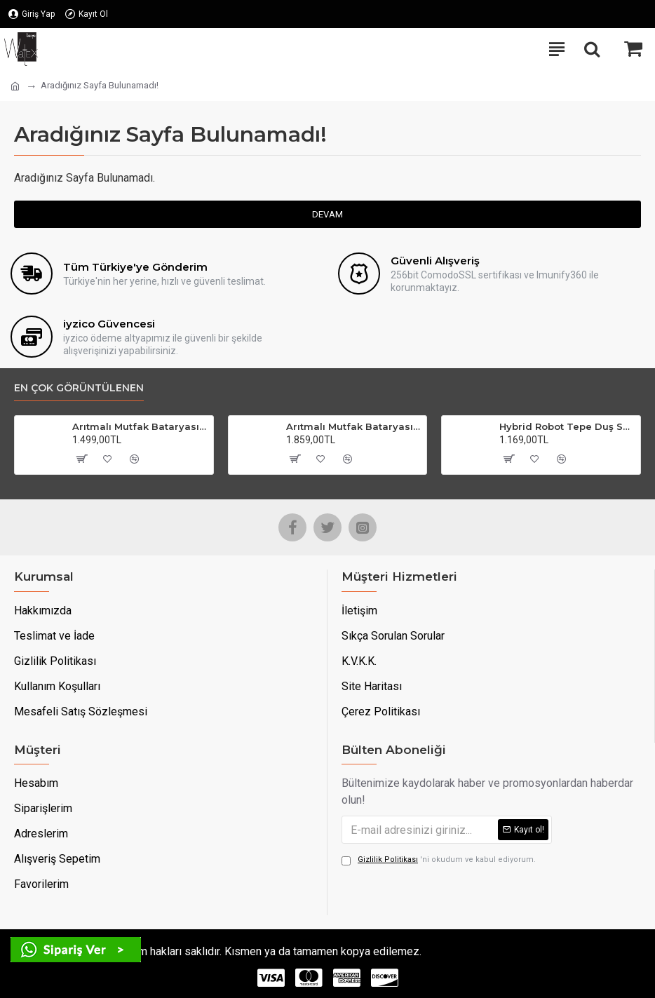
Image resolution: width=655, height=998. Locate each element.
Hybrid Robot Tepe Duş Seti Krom (567, 426)
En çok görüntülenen (79, 388)
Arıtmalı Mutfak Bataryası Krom (140, 426)
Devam (327, 214)
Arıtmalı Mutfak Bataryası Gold (353, 426)
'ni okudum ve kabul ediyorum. (439, 860)
